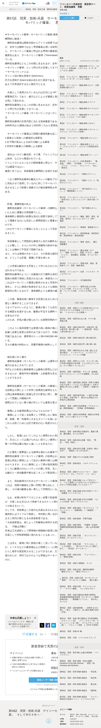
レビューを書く (69, 18)
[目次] (54, 3)
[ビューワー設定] (47, 3)
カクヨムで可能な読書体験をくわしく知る (48, 689)
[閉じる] (35, 618)
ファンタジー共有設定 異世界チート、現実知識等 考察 (77, 5)
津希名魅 (63, 10)
